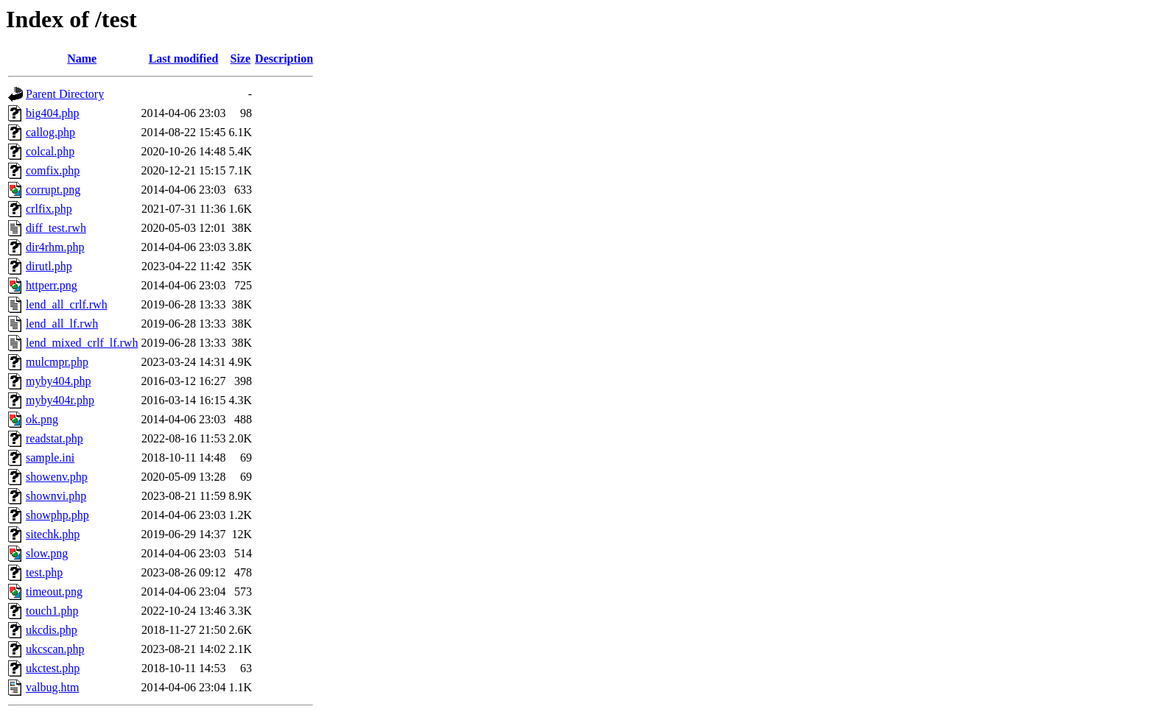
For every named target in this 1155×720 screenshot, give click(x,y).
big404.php (52, 113)
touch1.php (52, 610)
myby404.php (58, 381)
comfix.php (53, 170)
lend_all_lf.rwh (62, 323)
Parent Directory (65, 94)
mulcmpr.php (57, 362)
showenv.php (57, 476)
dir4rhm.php (55, 247)
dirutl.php (49, 266)
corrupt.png (53, 189)
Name (81, 58)
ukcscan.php (55, 649)
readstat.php (54, 438)
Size (241, 58)
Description (284, 58)
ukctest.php (53, 668)
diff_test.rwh (56, 228)
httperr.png (51, 285)
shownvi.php (56, 496)
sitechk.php (53, 534)
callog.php (50, 132)
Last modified (184, 58)
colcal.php (50, 151)
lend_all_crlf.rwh (67, 304)
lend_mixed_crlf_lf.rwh (82, 342)
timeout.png (54, 591)
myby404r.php (60, 400)
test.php (44, 572)
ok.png (42, 419)
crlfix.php (49, 208)
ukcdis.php (51, 630)
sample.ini (50, 457)
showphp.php (57, 515)
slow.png (47, 553)
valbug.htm (52, 687)
